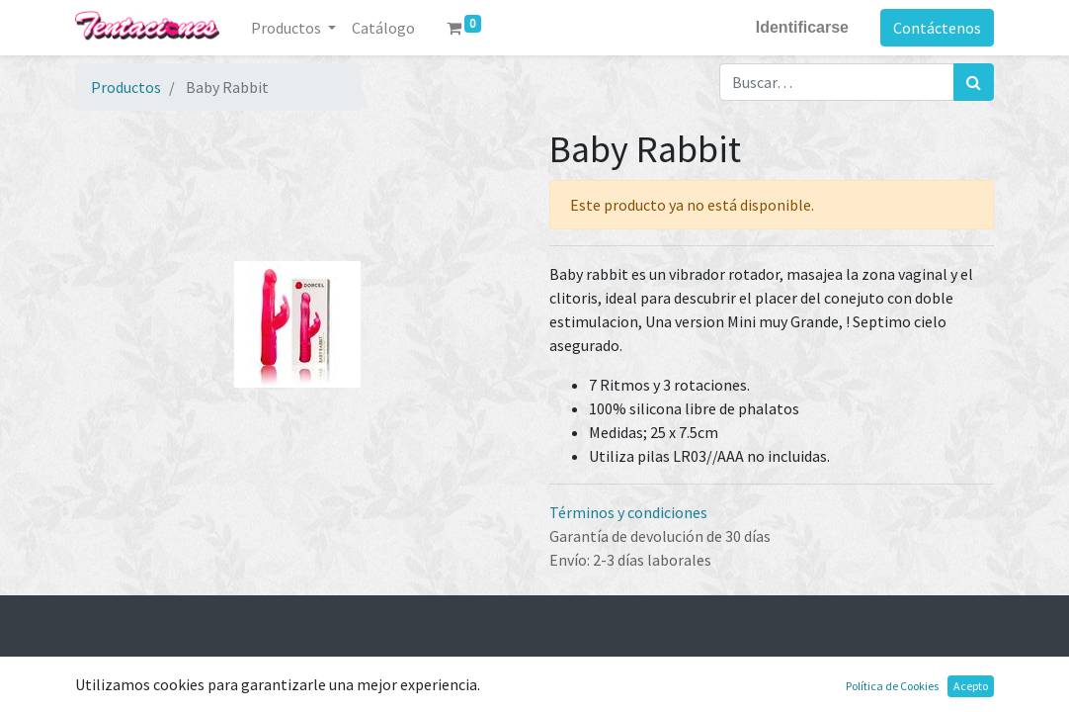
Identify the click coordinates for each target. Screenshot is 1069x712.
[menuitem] (383, 27)
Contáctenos (937, 28)
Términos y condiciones (628, 512)
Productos (126, 87)
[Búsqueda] (973, 82)
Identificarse (802, 27)
